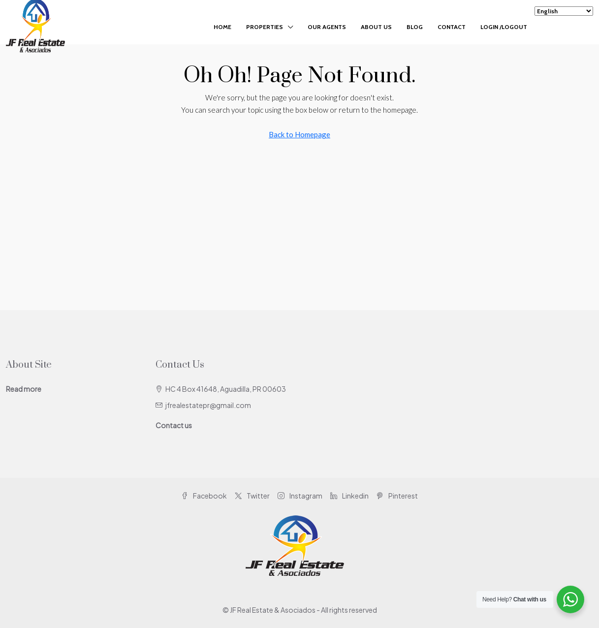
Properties (264, 27)
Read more (23, 388)
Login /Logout (503, 27)
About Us (376, 27)
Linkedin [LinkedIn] (349, 495)
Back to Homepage (299, 134)
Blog (415, 27)
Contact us (174, 425)
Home (222, 27)
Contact (452, 27)
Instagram (300, 495)
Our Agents (327, 27)
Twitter (252, 495)
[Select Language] (564, 11)
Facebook (204, 495)
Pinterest (397, 495)
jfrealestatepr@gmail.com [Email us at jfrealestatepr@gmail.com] (208, 405)
